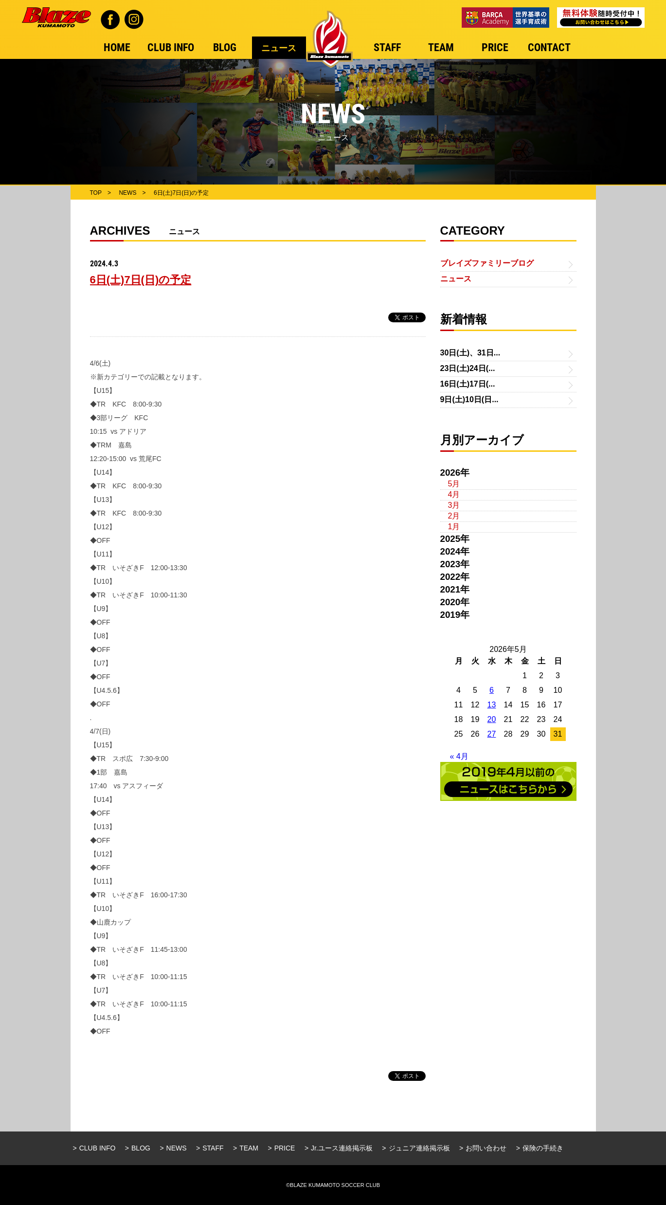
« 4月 (459, 756)
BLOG (140, 1148)
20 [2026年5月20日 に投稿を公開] (491, 719)
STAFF (212, 1148)
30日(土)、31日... (470, 353)
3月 (454, 505)
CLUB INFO (97, 1148)
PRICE (284, 1148)
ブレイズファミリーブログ (487, 263)
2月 (454, 516)
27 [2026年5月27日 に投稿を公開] (491, 734)
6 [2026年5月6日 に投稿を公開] (491, 690)
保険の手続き (542, 1148)
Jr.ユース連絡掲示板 (342, 1148)
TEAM (248, 1148)
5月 (454, 484)
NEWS (176, 1148)
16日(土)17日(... (467, 384)
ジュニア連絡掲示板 (419, 1148)
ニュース (455, 279)
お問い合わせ (486, 1148)
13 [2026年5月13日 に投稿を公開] (491, 705)
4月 (454, 494)
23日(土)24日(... (467, 368)
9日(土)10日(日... (469, 399)
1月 (454, 526)
